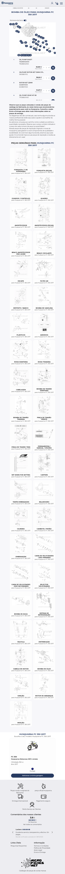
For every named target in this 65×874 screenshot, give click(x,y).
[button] (32, 746)
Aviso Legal (38, 850)
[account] (52, 3)
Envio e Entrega (40, 852)
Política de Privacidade (42, 848)
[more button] (49, 68)
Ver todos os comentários (32, 824)
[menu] (61, 3)
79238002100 (24, 64)
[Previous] (28, 8)
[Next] (36, 8)
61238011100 (23, 87)
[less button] (43, 68)
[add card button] (53, 68)
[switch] (25, 20)
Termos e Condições (41, 846)
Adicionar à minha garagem (32, 775)
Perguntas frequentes (19, 846)
